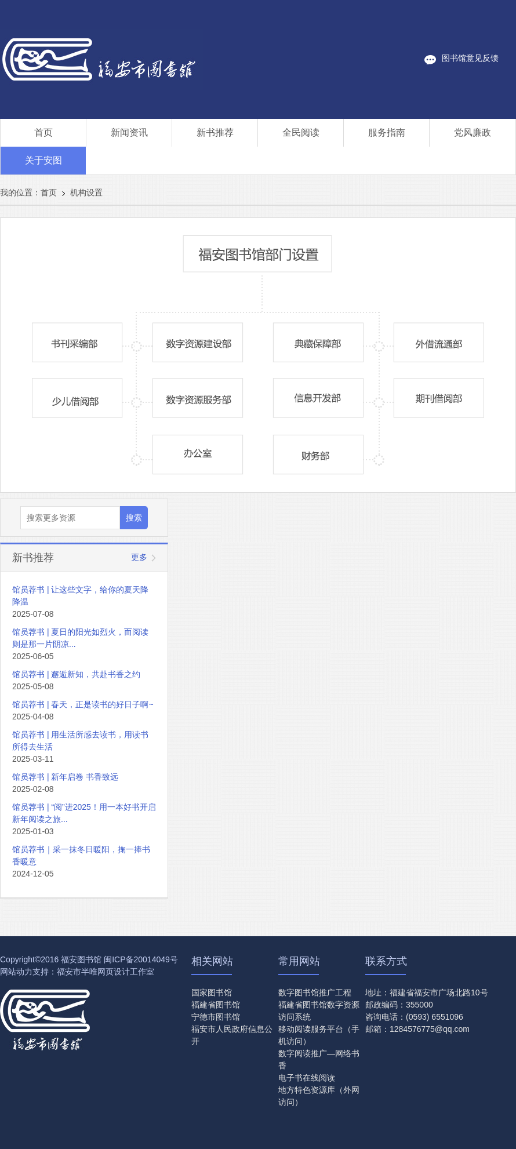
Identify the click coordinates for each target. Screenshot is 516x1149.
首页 (43, 132)
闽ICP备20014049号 (141, 959)
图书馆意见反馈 (470, 58)
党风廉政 (472, 132)
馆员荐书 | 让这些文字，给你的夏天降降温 (80, 595)
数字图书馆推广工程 (314, 992)
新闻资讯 (129, 132)
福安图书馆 (81, 959)
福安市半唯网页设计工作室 (105, 971)
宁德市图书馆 (215, 1016)
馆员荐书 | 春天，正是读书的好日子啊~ (83, 704)
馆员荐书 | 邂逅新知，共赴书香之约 (76, 674)
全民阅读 (300, 132)
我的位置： (20, 192)
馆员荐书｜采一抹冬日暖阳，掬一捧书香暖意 (81, 855)
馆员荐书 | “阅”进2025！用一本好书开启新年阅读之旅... (84, 813)
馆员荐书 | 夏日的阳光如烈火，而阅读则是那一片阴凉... (80, 638)
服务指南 (386, 132)
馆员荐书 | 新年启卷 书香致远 (65, 776)
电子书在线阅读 (306, 1077)
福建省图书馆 (215, 1004)
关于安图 (43, 160)
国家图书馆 (211, 992)
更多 (139, 557)
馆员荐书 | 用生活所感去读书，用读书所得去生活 (80, 740)
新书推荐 (215, 132)
